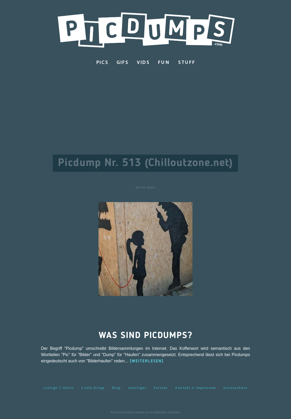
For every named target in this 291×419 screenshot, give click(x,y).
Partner (161, 388)
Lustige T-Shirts (58, 388)
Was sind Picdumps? (146, 335)
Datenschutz (235, 388)
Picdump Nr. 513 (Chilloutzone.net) (145, 163)
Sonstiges (137, 388)
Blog (116, 388)
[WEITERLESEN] (147, 361)
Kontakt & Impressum (195, 388)
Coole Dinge (93, 388)
